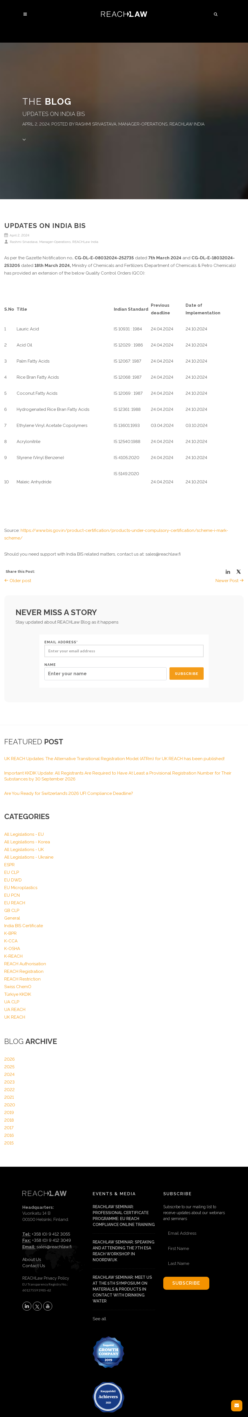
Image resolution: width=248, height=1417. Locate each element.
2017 (9, 1127)
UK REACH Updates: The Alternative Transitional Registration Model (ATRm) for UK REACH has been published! (114, 758)
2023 (9, 1082)
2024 (9, 1074)
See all (99, 1318)
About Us (31, 1259)
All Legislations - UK (24, 849)
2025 (9, 1066)
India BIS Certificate (23, 925)
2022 (9, 1089)
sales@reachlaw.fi (54, 1246)
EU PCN (12, 895)
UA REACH (14, 1009)
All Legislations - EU (24, 834)
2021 (9, 1097)
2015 (9, 1143)
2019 (9, 1112)
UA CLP (11, 1001)
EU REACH (14, 902)
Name (105, 671)
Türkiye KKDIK (17, 994)
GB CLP (11, 910)
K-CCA (11, 941)
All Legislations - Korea (27, 842)
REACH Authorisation (25, 963)
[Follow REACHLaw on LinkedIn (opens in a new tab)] (26, 1306)
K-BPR (10, 933)
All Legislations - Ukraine (28, 857)
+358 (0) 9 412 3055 (51, 1234)
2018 (9, 1120)
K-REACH (13, 956)
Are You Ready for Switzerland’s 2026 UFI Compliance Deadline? (68, 793)
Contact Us (33, 1265)
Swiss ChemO (17, 986)
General (12, 918)
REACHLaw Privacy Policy (45, 1278)
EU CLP (11, 872)
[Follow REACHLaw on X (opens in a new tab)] (37, 1306)
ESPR (9, 864)
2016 (9, 1135)
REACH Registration (23, 971)
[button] (216, 13)
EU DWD (13, 880)
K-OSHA (12, 948)
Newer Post (230, 580)
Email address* (124, 648)
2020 (9, 1104)
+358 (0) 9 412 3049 (51, 1240)
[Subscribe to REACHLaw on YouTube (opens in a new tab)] (47, 1306)
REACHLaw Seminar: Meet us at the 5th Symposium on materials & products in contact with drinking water (122, 1289)
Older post (17, 580)
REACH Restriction (22, 979)
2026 (9, 1059)
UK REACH (14, 1017)
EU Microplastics (20, 887)
